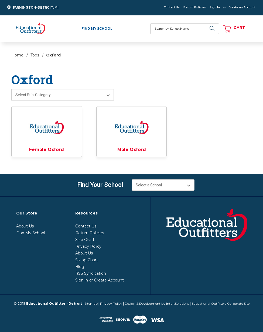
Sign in (81, 280)
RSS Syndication (90, 273)
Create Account (109, 280)
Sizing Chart (86, 259)
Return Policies (194, 7)
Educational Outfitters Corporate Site (221, 303)
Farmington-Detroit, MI (32, 8)
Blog (79, 266)
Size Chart (84, 239)
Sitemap (91, 303)
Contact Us (172, 7)
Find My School (96, 28)
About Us (25, 226)
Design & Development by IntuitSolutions (157, 303)
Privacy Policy (88, 246)
